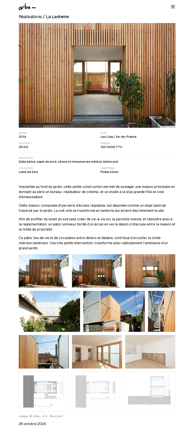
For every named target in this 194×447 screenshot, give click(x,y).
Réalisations (30, 16)
